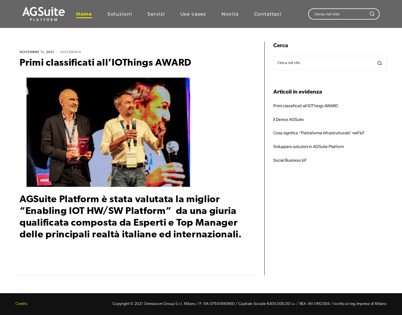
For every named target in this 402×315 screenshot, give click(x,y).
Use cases (193, 14)
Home (84, 14)
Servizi (156, 14)
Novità (230, 14)
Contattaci (268, 14)
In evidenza (70, 52)
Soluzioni (119, 14)
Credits (21, 304)
